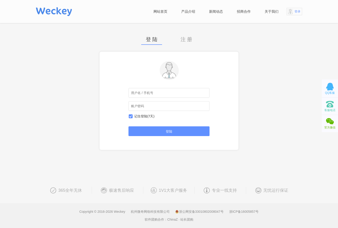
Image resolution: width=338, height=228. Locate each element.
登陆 (169, 131)
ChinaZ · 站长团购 (180, 219)
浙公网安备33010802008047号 (200, 211)
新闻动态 (216, 11)
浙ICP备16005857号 (244, 211)
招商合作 (244, 11)
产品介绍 (188, 11)
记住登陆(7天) (144, 116)
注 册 (186, 39)
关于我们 (272, 11)
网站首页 (160, 11)
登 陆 (151, 39)
